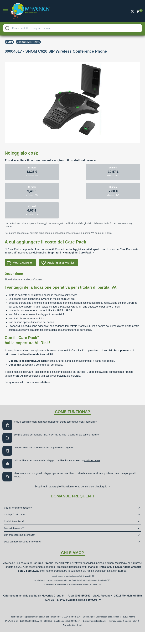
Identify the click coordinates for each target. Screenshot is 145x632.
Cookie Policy (131, 621)
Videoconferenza (28, 42)
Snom (9, 42)
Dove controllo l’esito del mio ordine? (22, 541)
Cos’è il (14, 521)
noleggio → (103, 486)
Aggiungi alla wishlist (60, 262)
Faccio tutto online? (14, 528)
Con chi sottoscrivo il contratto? (20, 535)
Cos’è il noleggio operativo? (18, 507)
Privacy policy (115, 621)
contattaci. (43, 382)
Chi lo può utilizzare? (14, 514)
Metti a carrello (22, 262)
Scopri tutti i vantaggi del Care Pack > (70, 252)
